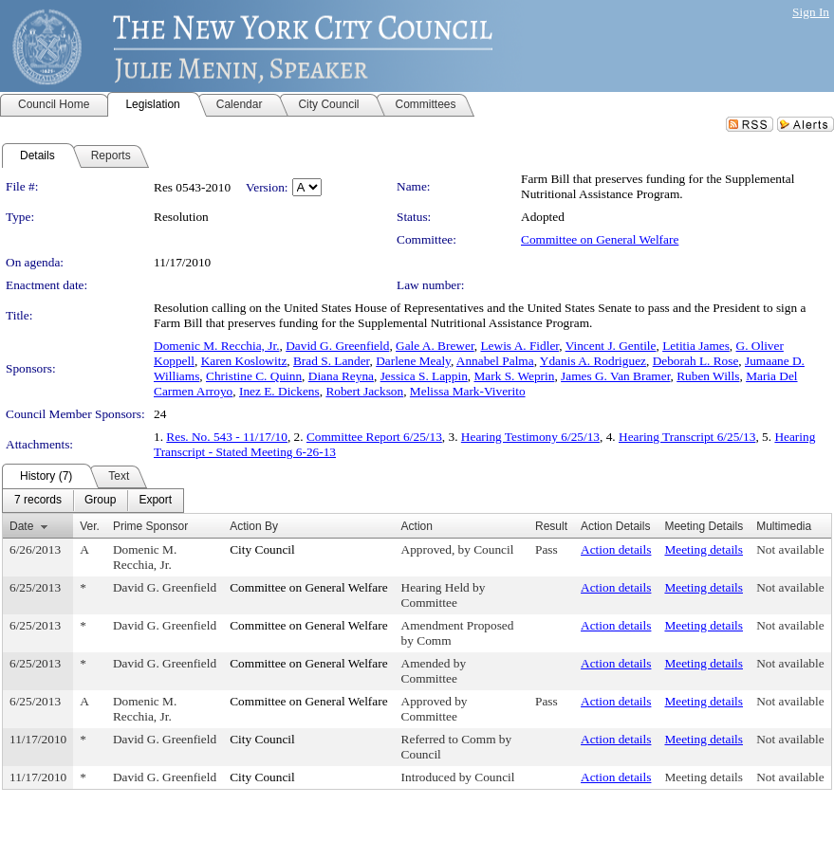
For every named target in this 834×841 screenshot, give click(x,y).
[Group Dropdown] (100, 500)
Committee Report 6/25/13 (374, 437)
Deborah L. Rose (696, 361)
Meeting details (703, 549)
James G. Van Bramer (615, 376)
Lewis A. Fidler (519, 345)
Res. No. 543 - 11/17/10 (226, 437)
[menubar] (93, 500)
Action (417, 526)
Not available (790, 549)
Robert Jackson (364, 391)
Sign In (810, 12)
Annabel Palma (495, 361)
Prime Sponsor (150, 526)
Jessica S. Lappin (424, 376)
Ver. (90, 526)
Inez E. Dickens (279, 391)
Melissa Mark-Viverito (468, 391)
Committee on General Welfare (599, 239)
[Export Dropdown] (155, 500)
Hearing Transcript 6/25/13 (687, 437)
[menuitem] (38, 500)
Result (551, 526)
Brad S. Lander (331, 361)
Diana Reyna (341, 376)
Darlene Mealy (413, 361)
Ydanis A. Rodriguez (593, 361)
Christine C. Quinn (254, 376)
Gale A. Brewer (435, 345)
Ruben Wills (707, 376)
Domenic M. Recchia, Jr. (217, 345)
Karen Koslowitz (244, 361)
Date (21, 526)
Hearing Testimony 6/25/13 (530, 437)
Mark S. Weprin (513, 376)
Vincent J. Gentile (611, 345)
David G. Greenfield (337, 345)
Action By (254, 526)
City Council (262, 549)
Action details (616, 549)
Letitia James (696, 345)
